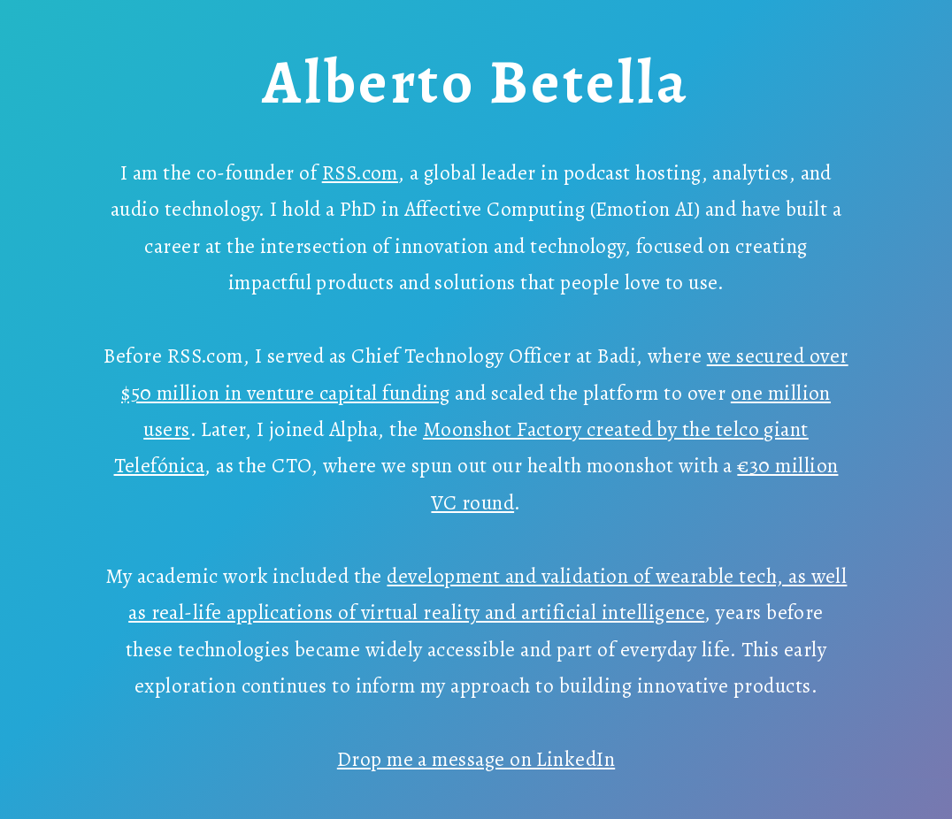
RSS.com (360, 173)
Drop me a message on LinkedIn (476, 759)
